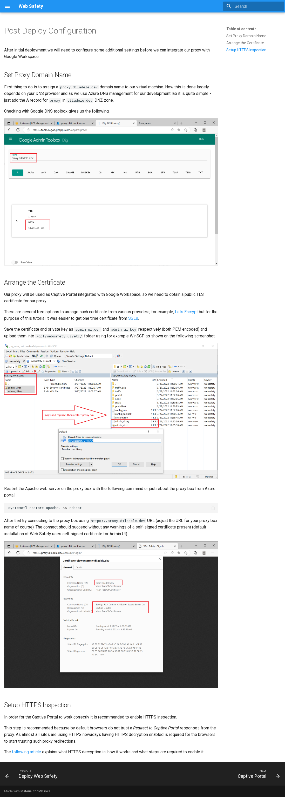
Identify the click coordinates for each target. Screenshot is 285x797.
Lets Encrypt (186, 311)
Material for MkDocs (36, 791)
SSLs (133, 318)
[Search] (253, 6)
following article (26, 751)
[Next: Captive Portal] (257, 775)
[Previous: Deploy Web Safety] (33, 775)
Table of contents (241, 29)
